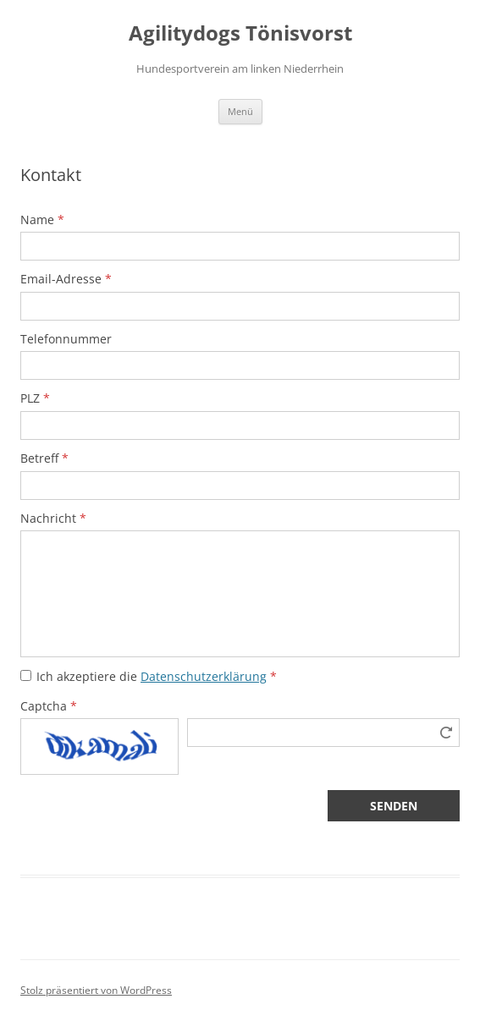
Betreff (44, 458)
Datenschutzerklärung (204, 676)
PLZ (35, 398)
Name (42, 219)
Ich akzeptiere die (156, 676)
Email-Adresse (66, 279)
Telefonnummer (66, 339)
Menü (240, 111)
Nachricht (53, 518)
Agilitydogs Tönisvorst (240, 33)
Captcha (48, 706)
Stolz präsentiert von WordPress (96, 990)
